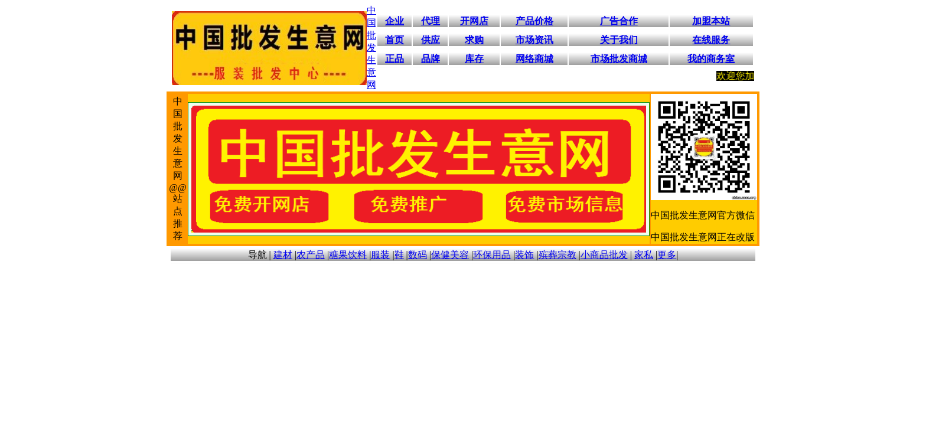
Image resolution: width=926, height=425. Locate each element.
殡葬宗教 (557, 255)
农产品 (310, 255)
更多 (666, 255)
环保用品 (492, 255)
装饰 (524, 255)
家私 (643, 255)
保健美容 (450, 255)
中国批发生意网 (371, 47)
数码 (417, 255)
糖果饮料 (348, 255)
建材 (282, 255)
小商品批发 (604, 255)
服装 (380, 255)
